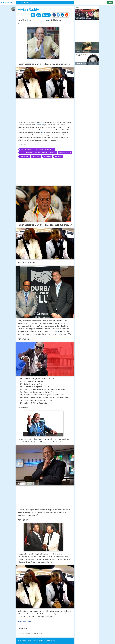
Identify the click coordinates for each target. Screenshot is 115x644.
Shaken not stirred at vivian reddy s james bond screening (37, 149)
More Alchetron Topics (24, 622)
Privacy (35, 640)
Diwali (56, 331)
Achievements (24, 156)
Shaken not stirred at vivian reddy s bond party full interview (37, 153)
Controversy (36, 156)
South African (39, 125)
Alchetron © (50, 640)
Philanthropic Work (65, 153)
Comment (46, 15)
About (21, 640)
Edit (33, 15)
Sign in (109, 2)
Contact (41, 640)
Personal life (47, 156)
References (58, 156)
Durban (43, 132)
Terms (29, 640)
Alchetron (6, 2)
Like (38, 15)
